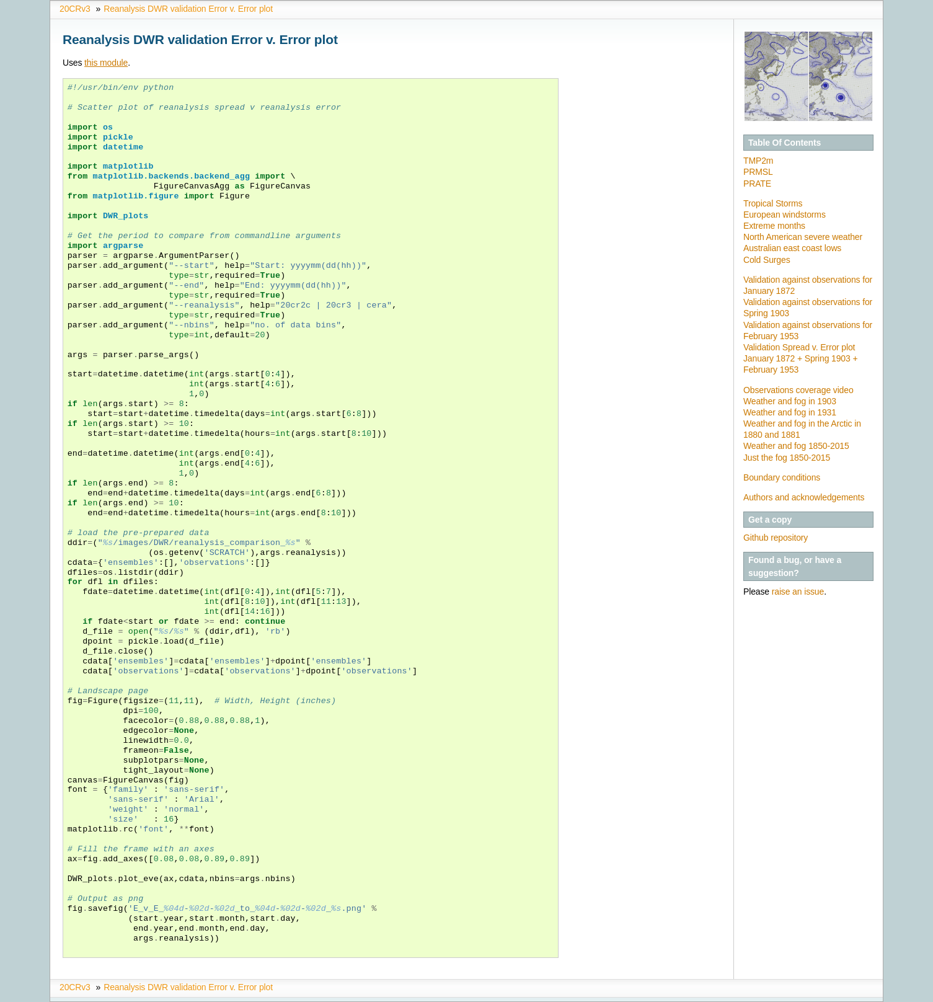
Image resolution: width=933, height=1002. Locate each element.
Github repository (775, 538)
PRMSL (758, 172)
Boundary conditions (781, 477)
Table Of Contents (784, 143)
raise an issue (798, 591)
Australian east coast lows (792, 248)
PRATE (757, 183)
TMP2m (758, 161)
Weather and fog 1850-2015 (796, 446)
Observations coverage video (798, 390)
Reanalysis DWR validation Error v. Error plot (188, 9)
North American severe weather (802, 237)
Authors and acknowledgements (803, 497)
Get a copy (770, 520)
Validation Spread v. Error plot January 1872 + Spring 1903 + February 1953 (800, 358)
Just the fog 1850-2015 (786, 458)
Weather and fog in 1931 (789, 412)
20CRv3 (75, 9)
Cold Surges (766, 260)
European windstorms (784, 214)
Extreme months (774, 226)
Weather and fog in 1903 (789, 401)
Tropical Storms (772, 203)
